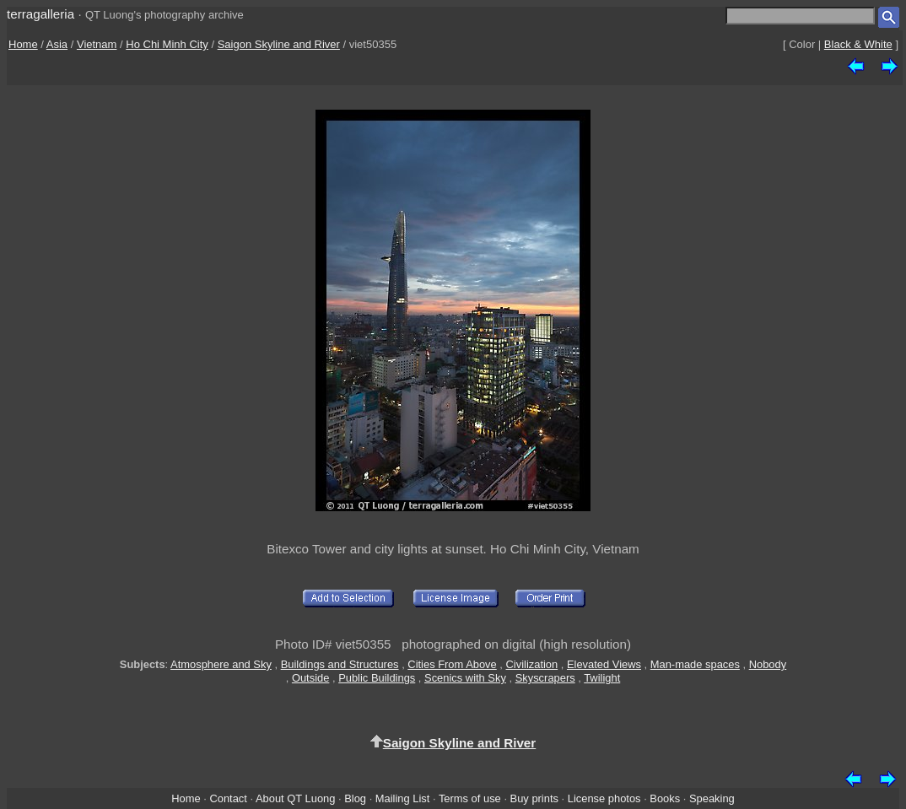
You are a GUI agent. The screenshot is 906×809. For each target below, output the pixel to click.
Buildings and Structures (340, 664)
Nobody (768, 664)
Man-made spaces (695, 664)
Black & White (858, 44)
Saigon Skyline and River (279, 44)
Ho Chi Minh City (167, 44)
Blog (355, 798)
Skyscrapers (545, 677)
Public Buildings (376, 677)
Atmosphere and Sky (221, 664)
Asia (56, 44)
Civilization (532, 664)
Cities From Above (451, 664)
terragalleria (40, 14)
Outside (310, 677)
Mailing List (402, 798)
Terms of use (470, 798)
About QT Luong (295, 798)
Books (665, 798)
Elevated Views (604, 664)
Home (23, 44)
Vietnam (96, 44)
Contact (227, 798)
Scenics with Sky (465, 677)
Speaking (712, 798)
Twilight (602, 677)
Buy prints (534, 798)
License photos (604, 798)
